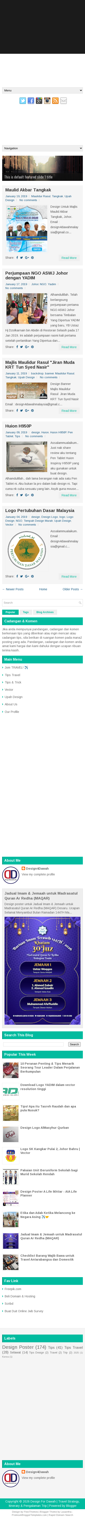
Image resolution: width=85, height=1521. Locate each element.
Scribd (9, 1303)
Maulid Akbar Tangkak (28, 190)
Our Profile (12, 712)
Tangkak (57, 196)
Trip (65, 1352)
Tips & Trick (13, 682)
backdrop (37, 373)
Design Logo (49, 516)
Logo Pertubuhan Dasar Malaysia (39, 510)
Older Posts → (73, 589)
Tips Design (36, 1352)
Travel (53, 1352)
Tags (26, 612)
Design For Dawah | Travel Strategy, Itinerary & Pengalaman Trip (42, 117)
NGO (43, 284)
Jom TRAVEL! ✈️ (16, 667)
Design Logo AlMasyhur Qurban (44, 1127)
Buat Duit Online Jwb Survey (24, 1311)
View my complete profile (38, 874)
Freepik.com (13, 1289)
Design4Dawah (37, 868)
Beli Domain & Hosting (20, 1296)
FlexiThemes (31, 1511)
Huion (45, 432)
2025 (76, 1352)
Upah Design (26, 377)
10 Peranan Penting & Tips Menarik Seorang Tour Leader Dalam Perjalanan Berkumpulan (50, 1067)
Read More (69, 258)
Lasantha (66, 1511)
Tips (17, 436)
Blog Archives (45, 612)
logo (62, 516)
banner (49, 373)
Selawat (15, 1352)
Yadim (52, 284)
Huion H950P (18, 426)
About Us (11, 704)
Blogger (71, 1505)
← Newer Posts (13, 589)
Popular (10, 612)
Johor (34, 284)
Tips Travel (12, 675)
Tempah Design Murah (38, 520)
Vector (9, 524)
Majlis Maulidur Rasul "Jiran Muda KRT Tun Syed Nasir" (40, 364)
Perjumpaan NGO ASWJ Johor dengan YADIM (36, 275)
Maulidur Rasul (40, 196)
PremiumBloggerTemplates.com (29, 1515)
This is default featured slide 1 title (28, 177)
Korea (5, 1356)
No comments (28, 200)
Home (43, 589)
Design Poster (18, 1347)
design (35, 432)
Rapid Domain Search (61, 1515)
